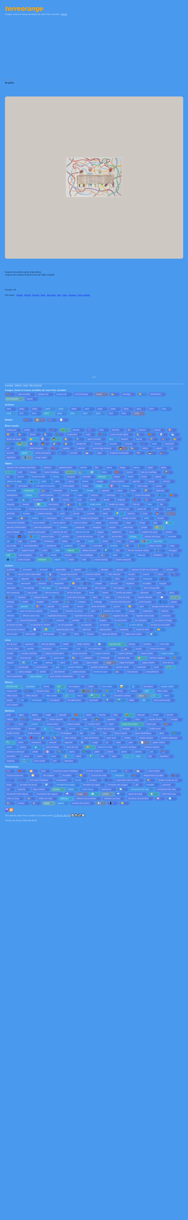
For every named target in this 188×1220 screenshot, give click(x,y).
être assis (51, 295)
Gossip (19, 295)
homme (35, 295)
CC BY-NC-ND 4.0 (69, 815)
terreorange (24, 8)
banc (43, 295)
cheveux (72, 295)
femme (27, 295)
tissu (65, 295)
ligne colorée (83, 295)
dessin (64, 14)
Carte (25, 385)
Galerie (18, 385)
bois (59, 295)
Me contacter (35, 385)
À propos (9, 385)
